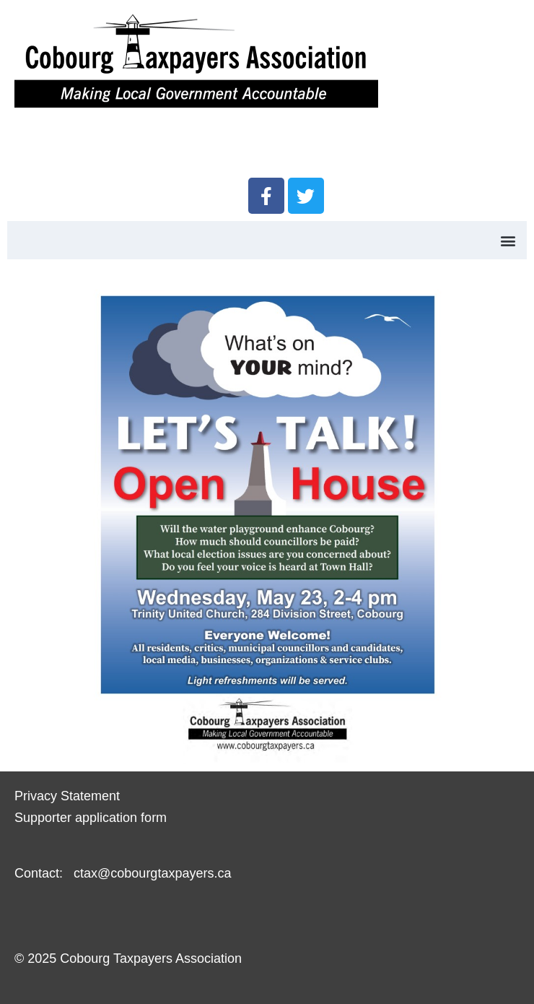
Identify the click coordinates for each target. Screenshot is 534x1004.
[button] (508, 240)
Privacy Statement (67, 796)
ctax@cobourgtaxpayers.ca (150, 873)
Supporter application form (90, 817)
